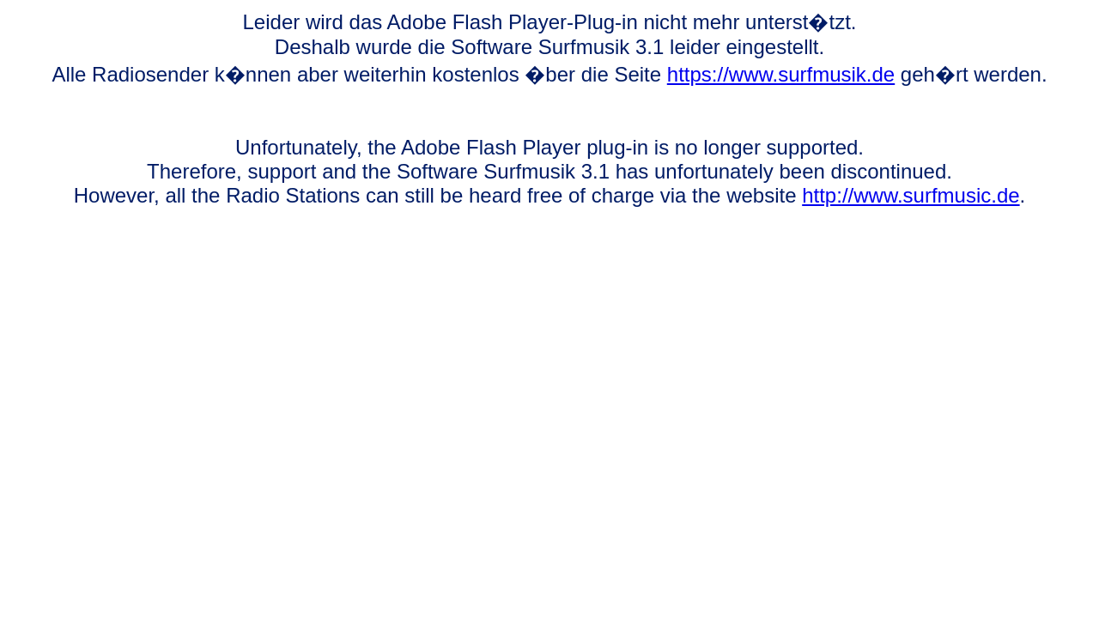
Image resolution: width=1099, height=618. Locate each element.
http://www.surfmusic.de (910, 195)
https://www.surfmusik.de (781, 74)
